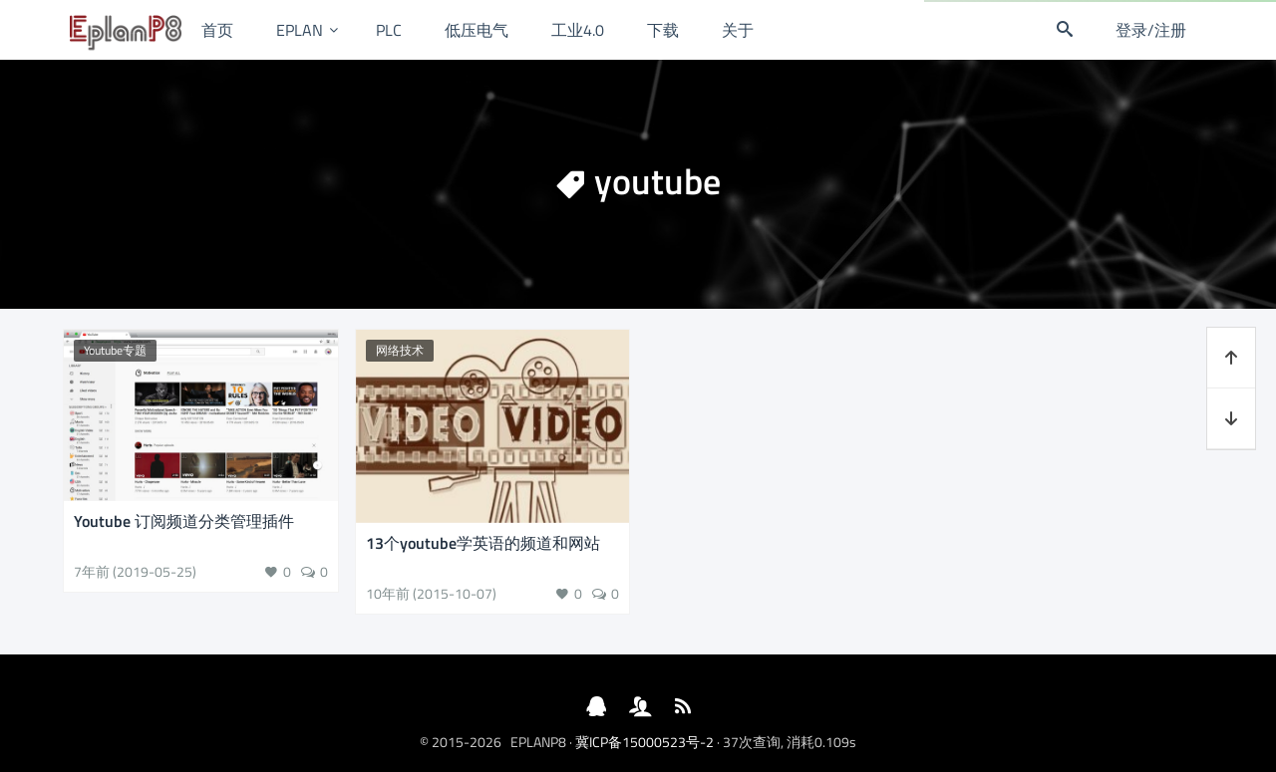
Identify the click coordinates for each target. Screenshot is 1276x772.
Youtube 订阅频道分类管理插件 (184, 521)
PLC (389, 30)
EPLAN (299, 30)
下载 (663, 30)
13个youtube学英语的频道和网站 (483, 543)
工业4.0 (577, 30)
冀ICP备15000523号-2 (644, 741)
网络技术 (400, 350)
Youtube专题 (115, 350)
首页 (217, 30)
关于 (738, 30)
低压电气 (476, 30)
